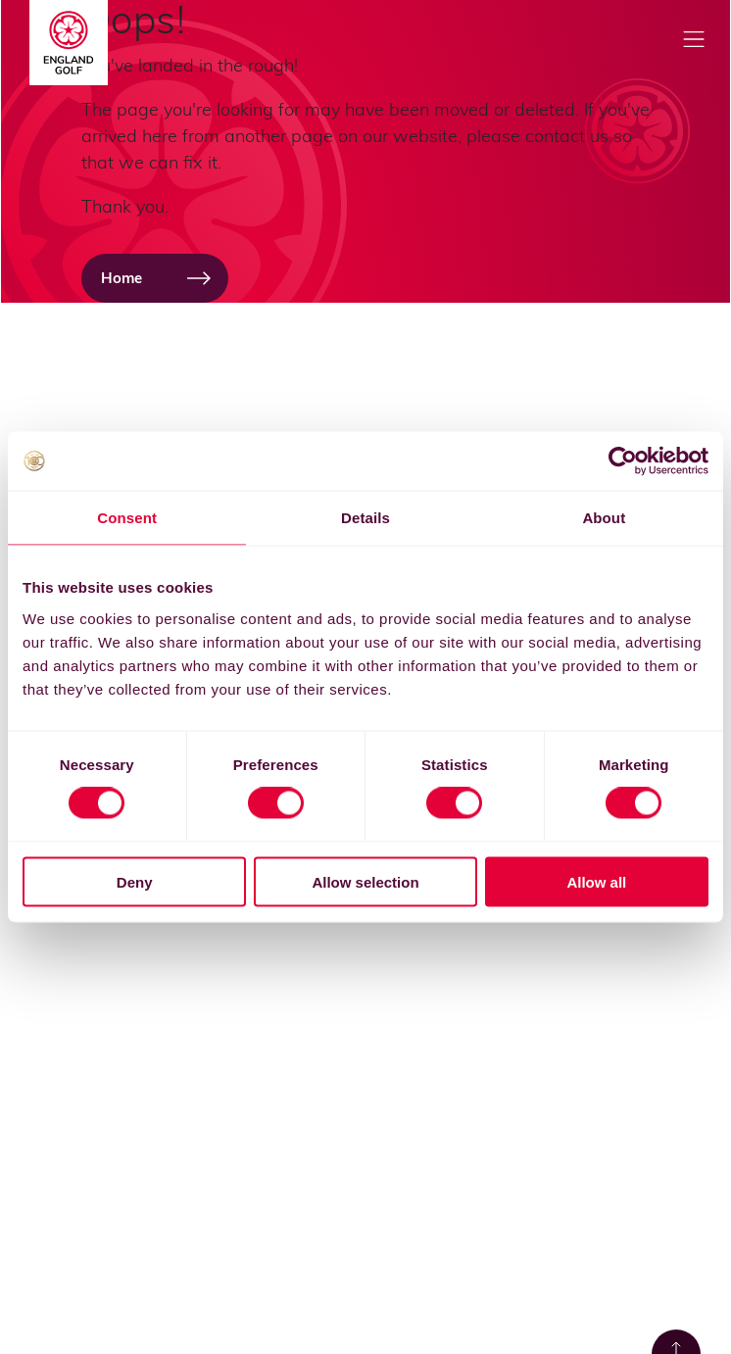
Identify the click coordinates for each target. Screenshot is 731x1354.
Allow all (596, 881)
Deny (135, 881)
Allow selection (365, 881)
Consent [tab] (127, 517)
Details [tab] (365, 517)
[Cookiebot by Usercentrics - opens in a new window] (622, 461)
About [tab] (603, 517)
